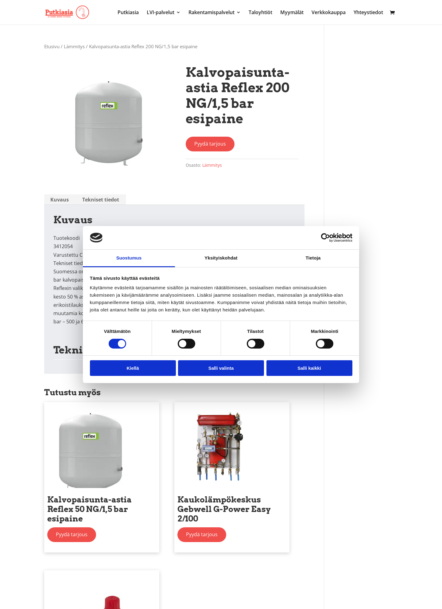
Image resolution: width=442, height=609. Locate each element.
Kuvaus (59, 199)
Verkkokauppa (329, 13)
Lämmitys (74, 46)
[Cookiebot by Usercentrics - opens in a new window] (325, 237)
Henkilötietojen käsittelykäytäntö (315, 598)
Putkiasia (128, 13)
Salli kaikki (309, 368)
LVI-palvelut (160, 13)
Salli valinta (221, 368)
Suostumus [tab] (129, 257)
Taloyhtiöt (260, 13)
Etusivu (52, 46)
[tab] (60, 199)
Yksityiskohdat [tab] (220, 257)
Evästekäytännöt (251, 598)
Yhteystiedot (368, 13)
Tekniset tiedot (100, 199)
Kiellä (132, 368)
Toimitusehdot (378, 598)
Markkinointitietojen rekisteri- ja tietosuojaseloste (167, 598)
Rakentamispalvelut (211, 13)
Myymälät (292, 13)
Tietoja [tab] (313, 257)
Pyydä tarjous (210, 143)
